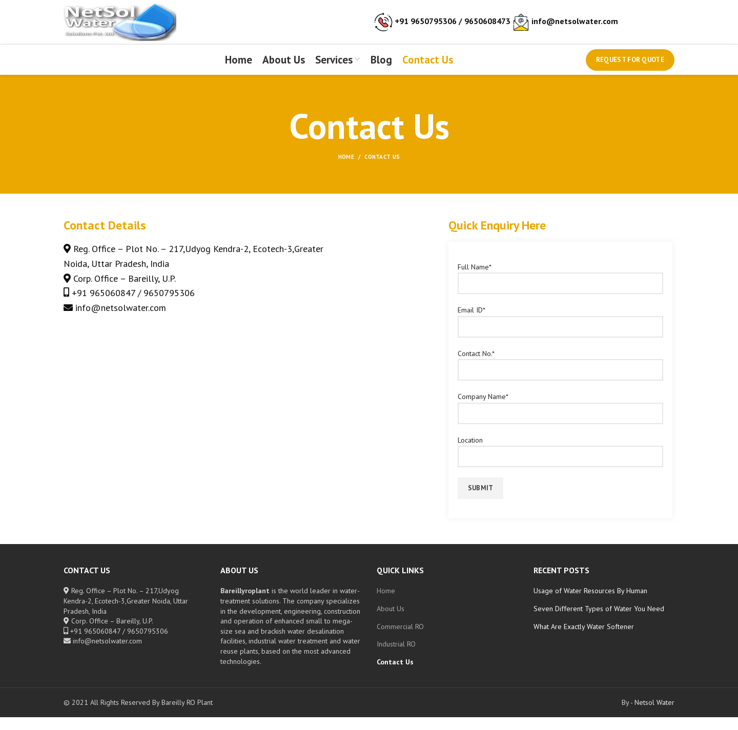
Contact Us (395, 674)
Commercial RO (400, 638)
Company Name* (560, 417)
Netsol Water (654, 715)
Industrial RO (396, 656)
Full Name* (560, 287)
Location (560, 460)
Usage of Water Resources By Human (590, 603)
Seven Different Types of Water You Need (599, 621)
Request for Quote (630, 70)
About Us (390, 621)
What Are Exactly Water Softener (584, 638)
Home (346, 169)
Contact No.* (560, 373)
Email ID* (560, 330)
